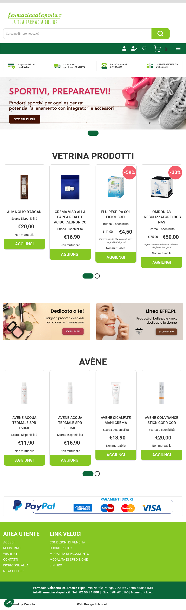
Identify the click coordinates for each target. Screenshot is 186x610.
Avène (93, 362)
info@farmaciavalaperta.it (51, 592)
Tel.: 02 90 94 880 (86, 592)
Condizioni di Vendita (67, 542)
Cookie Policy (61, 548)
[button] (93, 133)
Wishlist (10, 554)
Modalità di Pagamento (69, 554)
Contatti (10, 560)
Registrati (11, 548)
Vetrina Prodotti (93, 156)
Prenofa (29, 604)
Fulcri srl (101, 604)
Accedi (8, 542)
